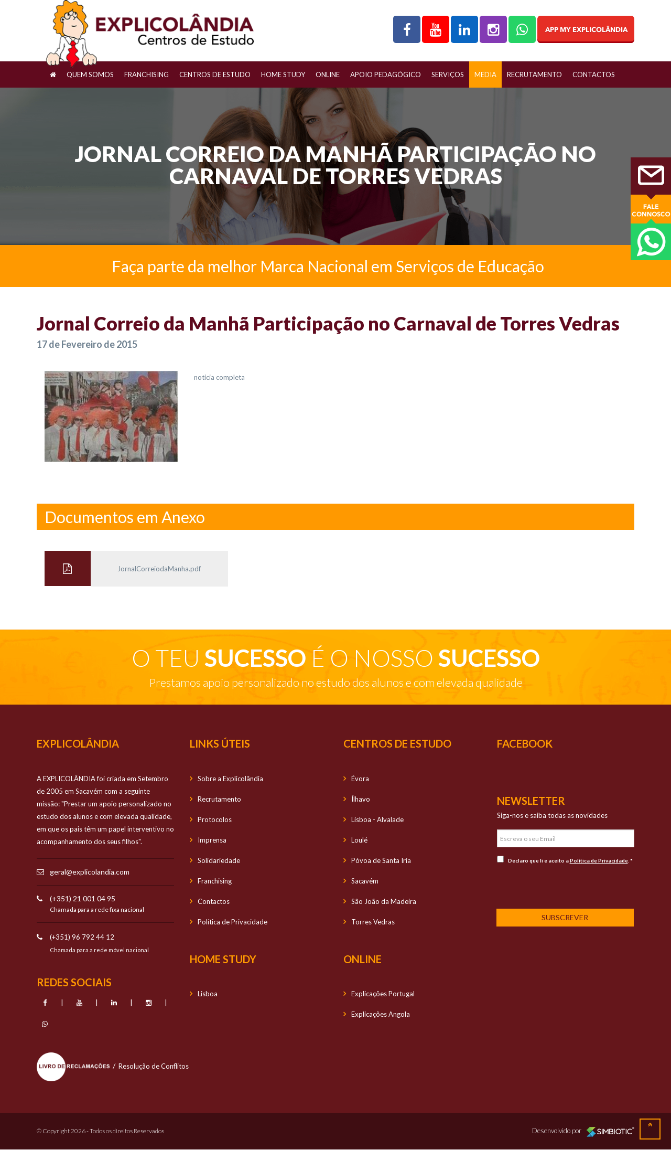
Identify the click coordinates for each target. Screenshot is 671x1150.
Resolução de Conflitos (153, 1066)
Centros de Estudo (215, 74)
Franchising (146, 74)
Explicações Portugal (383, 993)
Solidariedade (219, 860)
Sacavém (364, 881)
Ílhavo (360, 799)
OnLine (328, 74)
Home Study (283, 74)
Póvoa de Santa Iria (381, 860)
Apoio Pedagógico (385, 74)
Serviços (447, 74)
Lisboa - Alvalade (377, 819)
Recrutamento (534, 74)
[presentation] (566, 885)
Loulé (359, 840)
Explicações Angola (380, 1014)
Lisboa (208, 993)
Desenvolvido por (583, 1131)
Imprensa (212, 840)
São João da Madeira (383, 901)
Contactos (593, 74)
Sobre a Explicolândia (230, 778)
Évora (360, 778)
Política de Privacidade (232, 922)
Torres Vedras (373, 922)
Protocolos (215, 819)
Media (485, 74)
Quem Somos (90, 74)
